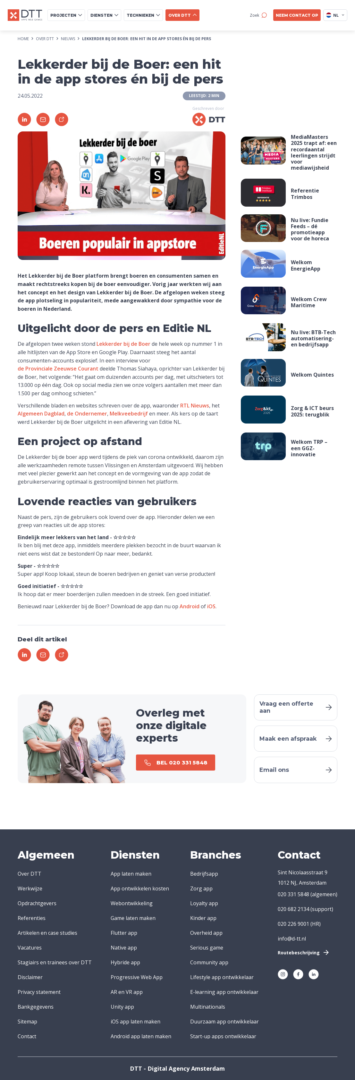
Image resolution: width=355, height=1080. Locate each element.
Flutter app (124, 932)
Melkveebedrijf (129, 413)
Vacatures (30, 947)
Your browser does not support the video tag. (263, 193)
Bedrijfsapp (204, 873)
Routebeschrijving (304, 952)
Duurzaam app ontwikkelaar (224, 1021)
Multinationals (207, 1006)
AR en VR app (127, 991)
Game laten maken (133, 918)
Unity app (122, 1006)
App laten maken (131, 873)
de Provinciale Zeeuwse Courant (58, 368)
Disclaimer (30, 977)
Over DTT (29, 873)
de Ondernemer (87, 413)
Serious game (206, 947)
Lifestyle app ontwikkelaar (222, 977)
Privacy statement (39, 991)
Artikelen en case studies (47, 932)
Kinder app (203, 918)
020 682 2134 (293, 909)
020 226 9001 (293, 923)
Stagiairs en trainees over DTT (55, 962)
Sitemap (27, 1021)
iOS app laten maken (135, 1021)
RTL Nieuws (194, 405)
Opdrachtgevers (37, 903)
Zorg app (201, 888)
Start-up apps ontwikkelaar (223, 1036)
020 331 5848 (293, 894)
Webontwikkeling (132, 903)
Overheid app (206, 932)
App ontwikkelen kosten (140, 888)
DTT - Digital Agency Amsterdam (177, 1068)
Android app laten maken (141, 1036)
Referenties (32, 918)
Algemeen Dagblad (41, 413)
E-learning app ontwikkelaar (224, 991)
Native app (124, 947)
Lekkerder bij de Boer (123, 343)
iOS (211, 606)
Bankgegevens (36, 1006)
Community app (209, 962)
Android (189, 606)
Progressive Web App (137, 977)
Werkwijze (30, 888)
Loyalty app (204, 903)
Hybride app (125, 962)
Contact (27, 1036)
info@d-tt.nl (292, 938)
